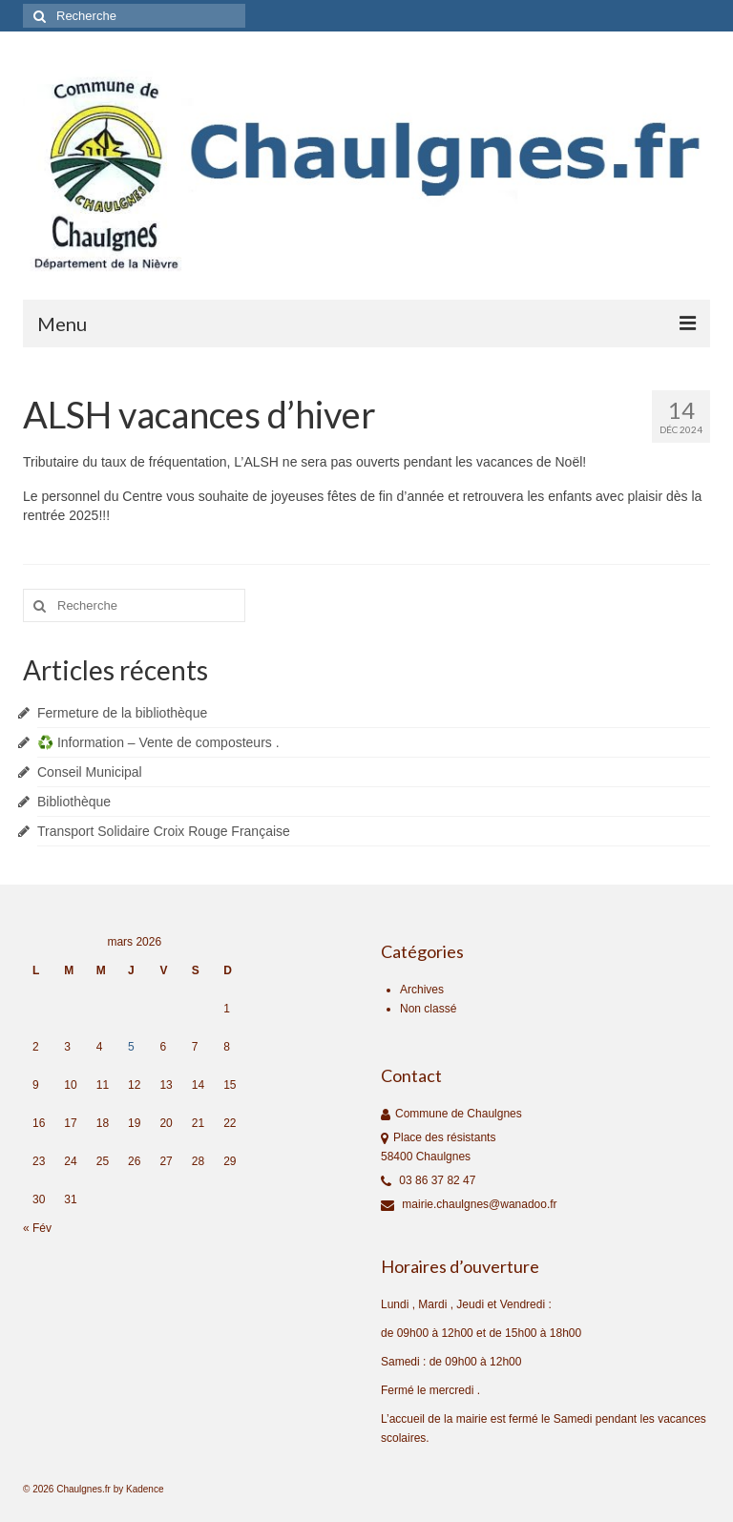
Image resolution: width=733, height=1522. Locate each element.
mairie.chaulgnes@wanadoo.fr (469, 1204)
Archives (422, 989)
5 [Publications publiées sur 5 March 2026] (131, 1046)
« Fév (37, 1228)
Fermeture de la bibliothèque (122, 712)
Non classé (428, 1008)
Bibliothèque (74, 801)
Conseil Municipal (89, 772)
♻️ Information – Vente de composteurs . (158, 742)
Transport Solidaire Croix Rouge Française (163, 831)
